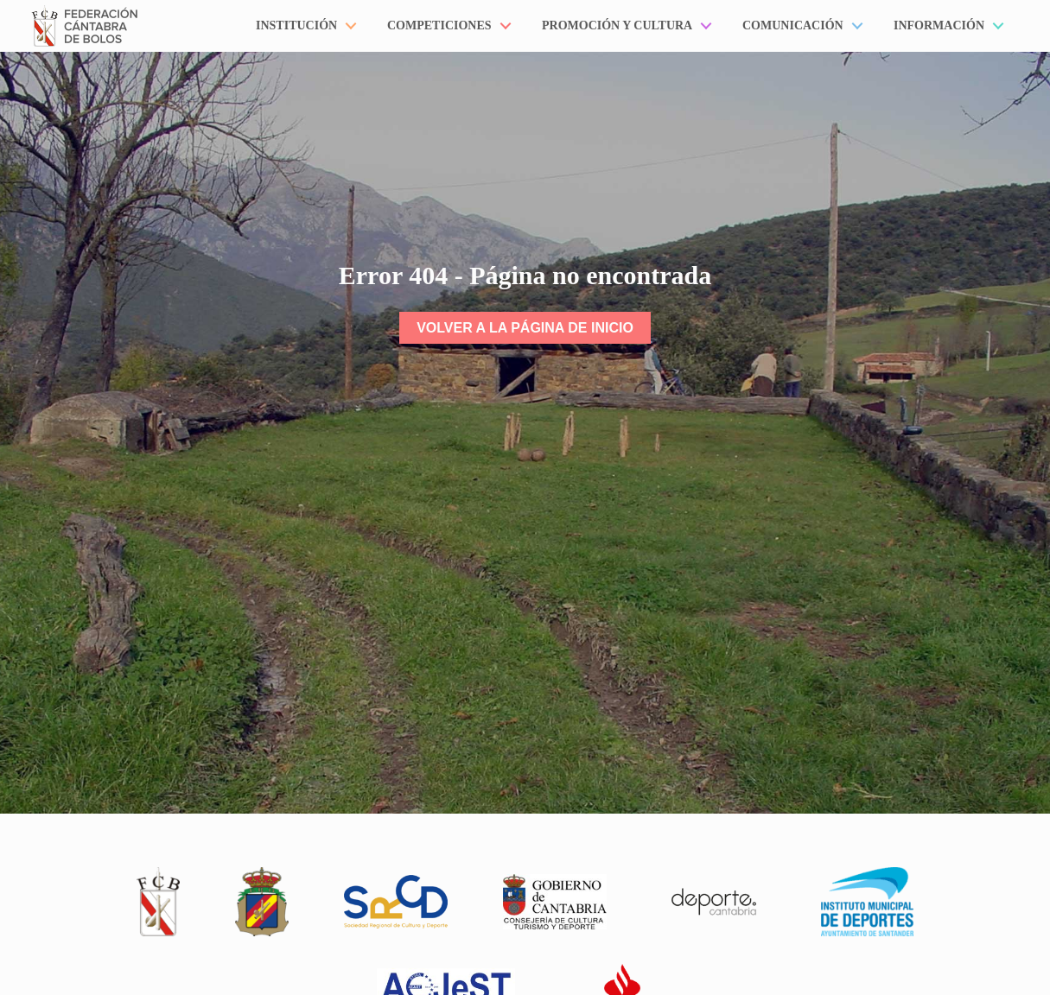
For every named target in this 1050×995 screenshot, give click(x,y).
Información (939, 25)
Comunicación (792, 25)
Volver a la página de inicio (525, 327)
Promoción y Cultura (617, 25)
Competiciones (439, 25)
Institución (296, 25)
